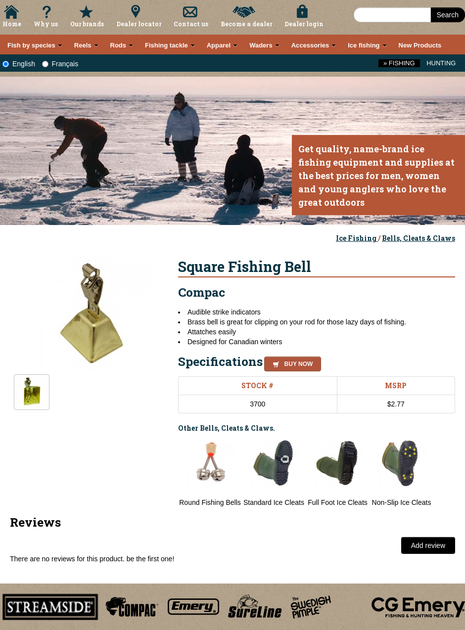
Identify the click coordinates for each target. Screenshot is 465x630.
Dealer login (304, 24)
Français (60, 64)
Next (445, 473)
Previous (171, 473)
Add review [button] (428, 545)
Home (11, 24)
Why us (46, 24)
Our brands (87, 24)
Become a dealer (246, 24)
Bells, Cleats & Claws (418, 238)
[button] (290, 362)
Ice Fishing (357, 238)
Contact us (191, 24)
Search (448, 15)
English (18, 64)
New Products (420, 45)
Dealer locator (138, 24)
